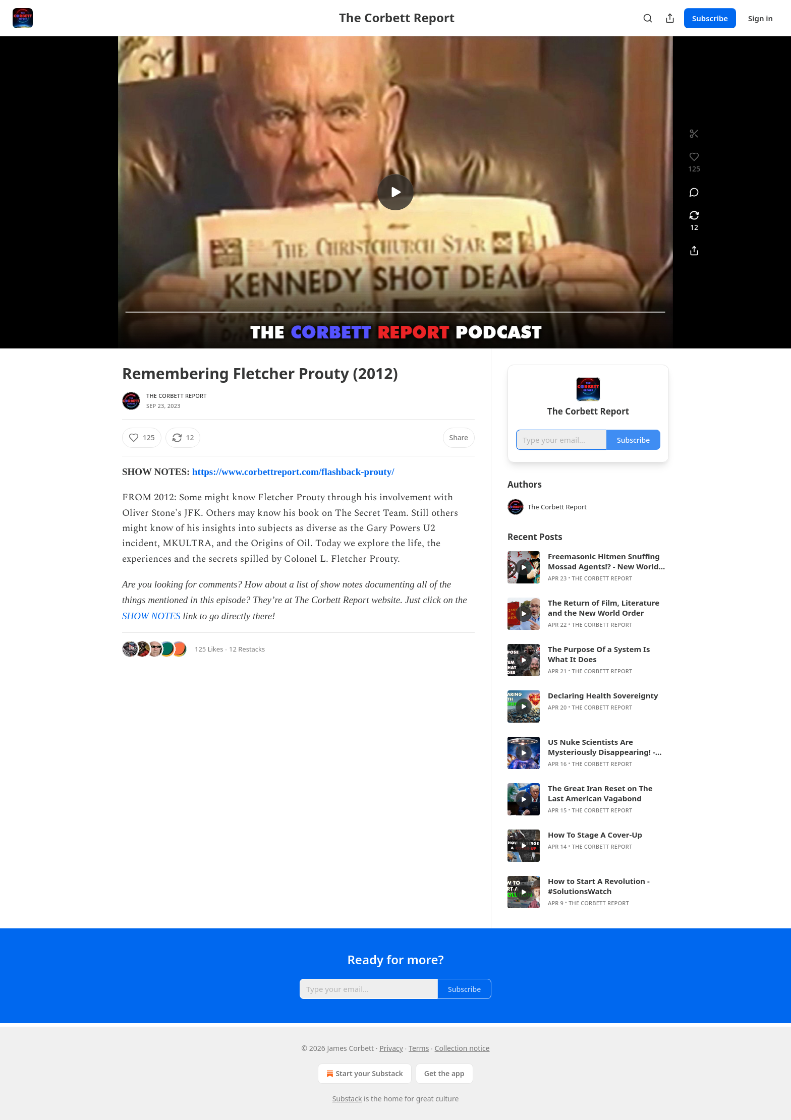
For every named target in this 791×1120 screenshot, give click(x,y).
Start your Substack (363, 1073)
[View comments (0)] (694, 192)
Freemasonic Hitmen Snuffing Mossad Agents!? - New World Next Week (604, 561)
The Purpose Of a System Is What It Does (599, 654)
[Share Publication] (670, 18)
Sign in (760, 18)
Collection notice (462, 1048)
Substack (347, 1098)
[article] (588, 567)
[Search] (648, 18)
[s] (395, 192)
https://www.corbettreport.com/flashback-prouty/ (293, 471)
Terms (419, 1048)
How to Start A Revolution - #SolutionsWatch (599, 886)
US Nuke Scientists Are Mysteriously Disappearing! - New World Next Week (601, 747)
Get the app (444, 1073)
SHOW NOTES (151, 616)
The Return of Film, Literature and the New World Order (603, 608)
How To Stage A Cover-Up (595, 835)
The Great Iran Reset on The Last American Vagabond (600, 793)
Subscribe (710, 18)
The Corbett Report (176, 395)
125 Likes (209, 649)
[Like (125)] (141, 438)
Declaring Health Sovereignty (603, 695)
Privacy (391, 1048)
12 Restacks (247, 649)
